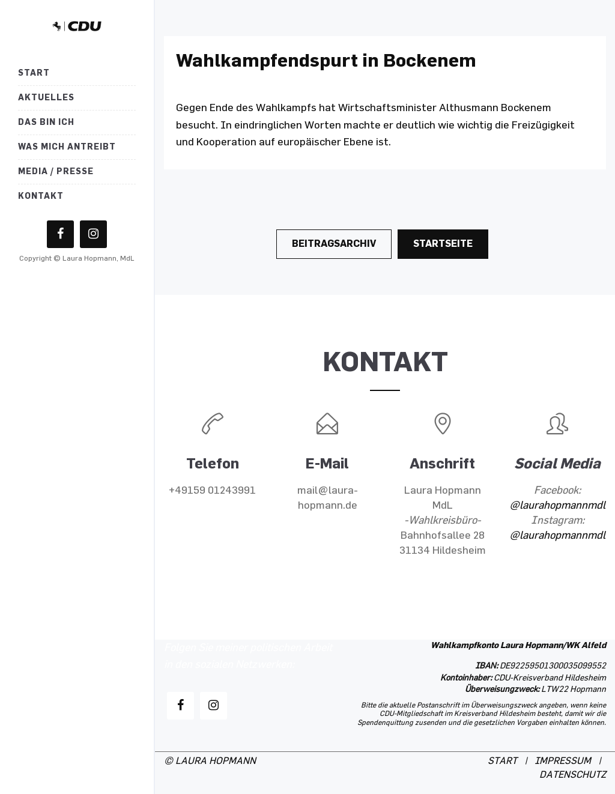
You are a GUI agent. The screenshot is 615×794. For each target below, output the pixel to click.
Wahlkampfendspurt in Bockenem (326, 60)
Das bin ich (46, 122)
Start (34, 73)
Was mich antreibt (67, 147)
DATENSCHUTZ (572, 775)
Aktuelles (46, 97)
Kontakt (41, 196)
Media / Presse (56, 171)
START (502, 761)
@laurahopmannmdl (557, 505)
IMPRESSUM (563, 761)
